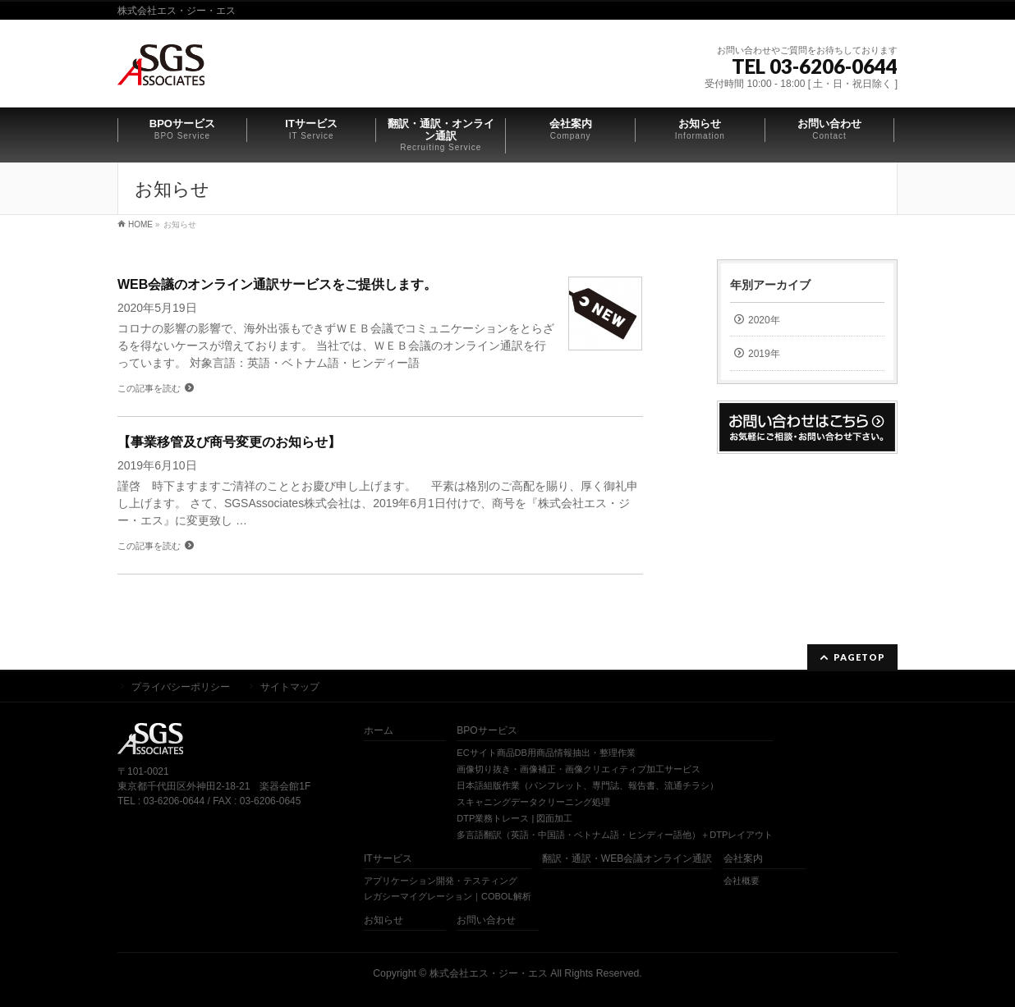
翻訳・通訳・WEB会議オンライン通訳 (627, 859)
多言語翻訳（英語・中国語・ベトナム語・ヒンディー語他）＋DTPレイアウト (615, 835)
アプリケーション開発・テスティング (440, 881)
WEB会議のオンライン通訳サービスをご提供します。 (277, 284)
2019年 (764, 353)
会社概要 (741, 881)
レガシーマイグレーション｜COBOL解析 (447, 896)
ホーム (378, 730)
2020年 (764, 320)
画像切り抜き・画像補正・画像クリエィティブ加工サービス (578, 769)
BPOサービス (487, 730)
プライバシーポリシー (180, 687)
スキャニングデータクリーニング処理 (533, 802)
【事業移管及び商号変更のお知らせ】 (229, 442)
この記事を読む (149, 388)
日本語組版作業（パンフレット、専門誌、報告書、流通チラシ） (588, 785)
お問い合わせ (486, 920)
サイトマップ (289, 687)
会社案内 (743, 859)
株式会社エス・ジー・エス (488, 973)
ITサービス (388, 859)
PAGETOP (859, 657)
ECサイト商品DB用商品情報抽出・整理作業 (546, 753)
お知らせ (383, 920)
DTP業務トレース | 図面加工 (514, 818)
